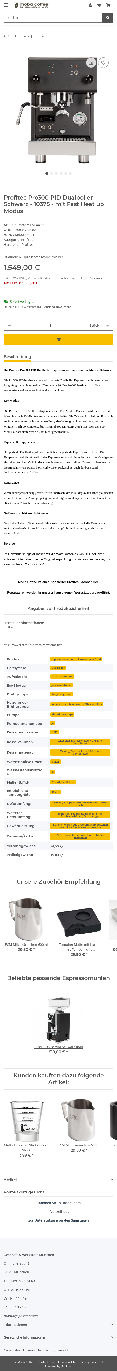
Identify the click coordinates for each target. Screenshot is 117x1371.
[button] (90, 5)
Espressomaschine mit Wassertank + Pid (76, 659)
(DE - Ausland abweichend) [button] (54, 307)
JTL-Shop (66, 1366)
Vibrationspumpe (62, 714)
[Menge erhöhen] (108, 325)
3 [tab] (56, 173)
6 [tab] (70, 173)
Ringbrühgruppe (62, 694)
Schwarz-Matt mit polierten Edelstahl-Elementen (80, 836)
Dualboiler (58, 667)
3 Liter (55, 761)
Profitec (27, 239)
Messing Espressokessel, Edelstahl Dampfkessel (80, 752)
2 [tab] (51, 173)
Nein (54, 731)
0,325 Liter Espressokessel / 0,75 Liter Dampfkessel (80, 742)
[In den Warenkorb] (7, 51)
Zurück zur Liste (18, 36)
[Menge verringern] (9, 325)
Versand (96, 278)
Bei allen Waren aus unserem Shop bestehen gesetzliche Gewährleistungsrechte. (80, 826)
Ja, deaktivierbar (62, 685)
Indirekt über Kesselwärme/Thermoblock (77, 704)
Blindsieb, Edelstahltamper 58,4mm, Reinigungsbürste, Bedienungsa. (80, 815)
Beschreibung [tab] (17, 357)
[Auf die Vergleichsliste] (91, 62)
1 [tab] (46, 173)
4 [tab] (61, 173)
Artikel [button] (10, 1180)
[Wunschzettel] (99, 5)
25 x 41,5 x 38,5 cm (63, 782)
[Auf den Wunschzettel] (103, 62)
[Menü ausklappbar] (6, 3)
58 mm (56, 792)
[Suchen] (53, 18)
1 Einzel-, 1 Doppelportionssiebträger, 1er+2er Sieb (80, 804)
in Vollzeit (54, 1211)
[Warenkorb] (108, 5)
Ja (53, 723)
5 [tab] (65, 173)
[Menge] (50, 325)
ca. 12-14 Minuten (62, 676)
